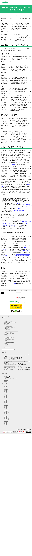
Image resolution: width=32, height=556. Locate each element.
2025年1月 (6, 389)
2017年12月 (6, 408)
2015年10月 (6, 419)
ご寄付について (7, 340)
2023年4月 (6, 395)
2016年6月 (6, 414)
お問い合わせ (7, 347)
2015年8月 (6, 421)
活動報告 (6, 343)
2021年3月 (6, 401)
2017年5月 (6, 410)
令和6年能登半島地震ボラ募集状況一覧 (12, 364)
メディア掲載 (9, 332)
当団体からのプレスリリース (12, 333)
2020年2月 (6, 402)
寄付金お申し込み (10, 342)
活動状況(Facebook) (8, 321)
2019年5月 (6, 405)
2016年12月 (6, 411)
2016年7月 (6, 413)
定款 (7, 328)
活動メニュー (9, 326)
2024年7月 (6, 390)
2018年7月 (6, 407)
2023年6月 (6, 394)
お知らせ (6, 344)
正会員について (7, 338)
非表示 (5, 381)
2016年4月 (6, 416)
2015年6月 (6, 423)
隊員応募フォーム (10, 337)
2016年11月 (6, 412)
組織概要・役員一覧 (10, 327)
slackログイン (7, 323)
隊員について (7, 334)
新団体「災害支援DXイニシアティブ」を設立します (15, 369)
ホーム (5, 319)
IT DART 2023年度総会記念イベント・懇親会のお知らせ (16, 367)
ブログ (6, 290)
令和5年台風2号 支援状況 (9, 366)
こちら (13, 164)
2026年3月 (6, 386)
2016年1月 (6, 417)
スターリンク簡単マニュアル (10, 363)
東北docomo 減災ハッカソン (23, 254)
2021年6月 (6, 398)
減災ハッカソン (26, 250)
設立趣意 (8, 329)
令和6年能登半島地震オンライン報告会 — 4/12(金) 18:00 (16, 361)
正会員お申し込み (10, 339)
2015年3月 (6, 424)
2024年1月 (6, 392)
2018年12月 (6, 406)
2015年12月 (6, 418)
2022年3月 (6, 396)
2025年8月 (6, 387)
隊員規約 (8, 335)
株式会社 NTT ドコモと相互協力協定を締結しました (15, 354)
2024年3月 (6, 391)
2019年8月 (6, 403)
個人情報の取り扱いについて (12, 331)
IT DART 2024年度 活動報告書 (10, 357)
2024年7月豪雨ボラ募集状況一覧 (11, 359)
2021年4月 (6, 400)
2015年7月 (6, 422)
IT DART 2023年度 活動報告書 (10, 358)
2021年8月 (6, 397)
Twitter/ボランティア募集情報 (10, 322)
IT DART (2, 290)
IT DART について (8, 324)
